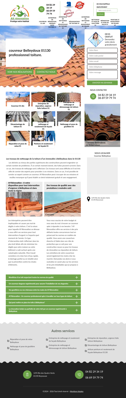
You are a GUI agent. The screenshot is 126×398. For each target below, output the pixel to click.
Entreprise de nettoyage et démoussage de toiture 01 (63, 22)
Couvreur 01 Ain (43, 22)
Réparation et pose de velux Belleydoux (21, 340)
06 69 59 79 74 (50, 12)
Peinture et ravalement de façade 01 (114, 22)
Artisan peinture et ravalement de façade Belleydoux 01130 (101, 351)
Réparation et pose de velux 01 (105, 22)
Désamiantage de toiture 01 (74, 22)
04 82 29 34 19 (50, 6)
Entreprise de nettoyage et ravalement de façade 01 (85, 22)
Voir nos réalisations (19, 71)
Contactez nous (46, 71)
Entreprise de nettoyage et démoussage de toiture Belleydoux (62, 346)
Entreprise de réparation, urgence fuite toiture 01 (52, 22)
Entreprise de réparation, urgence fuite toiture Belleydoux (103, 339)
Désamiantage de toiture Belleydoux (102, 345)
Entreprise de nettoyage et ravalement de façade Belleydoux (64, 339)
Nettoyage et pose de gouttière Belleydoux (22, 348)
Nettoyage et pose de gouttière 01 (95, 22)
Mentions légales (76, 391)
